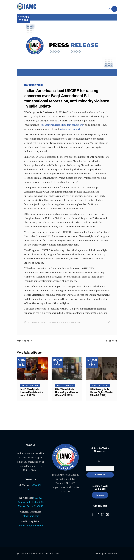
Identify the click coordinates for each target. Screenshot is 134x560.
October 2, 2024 (23, 19)
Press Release (33, 85)
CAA (29, 323)
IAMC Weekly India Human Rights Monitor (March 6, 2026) (101, 392)
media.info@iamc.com (30, 525)
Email (100, 461)
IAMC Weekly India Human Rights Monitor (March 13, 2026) (67, 392)
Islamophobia (59, 323)
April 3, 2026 (21, 362)
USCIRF (70, 323)
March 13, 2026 (57, 362)
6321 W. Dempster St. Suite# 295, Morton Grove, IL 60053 (30, 502)
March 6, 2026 (92, 362)
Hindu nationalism (41, 323)
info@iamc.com (30, 515)
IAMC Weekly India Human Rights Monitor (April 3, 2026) (32, 392)
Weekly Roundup (30, 385)
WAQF (77, 323)
